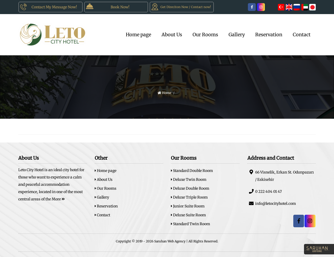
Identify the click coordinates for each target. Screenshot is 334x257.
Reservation (268, 35)
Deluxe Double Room (190, 188)
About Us (172, 35)
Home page (138, 35)
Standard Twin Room (190, 224)
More (58, 199)
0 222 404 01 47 (264, 191)
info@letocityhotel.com (271, 203)
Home (164, 93)
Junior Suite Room (188, 206)
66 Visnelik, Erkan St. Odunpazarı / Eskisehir (280, 176)
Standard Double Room (192, 170)
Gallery (237, 35)
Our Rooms (205, 35)
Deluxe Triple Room (189, 197)
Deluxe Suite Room (188, 215)
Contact (302, 35)
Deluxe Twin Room (188, 179)
